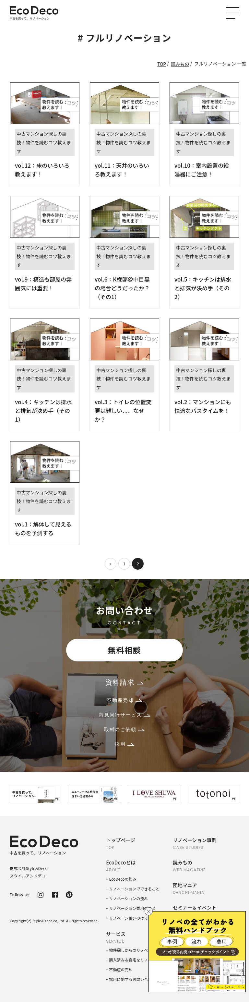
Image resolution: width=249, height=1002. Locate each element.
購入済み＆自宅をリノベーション (138, 959)
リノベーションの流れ (128, 898)
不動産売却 (124, 700)
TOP (161, 64)
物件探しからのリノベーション (136, 950)
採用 (124, 744)
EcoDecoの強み (122, 879)
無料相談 (124, 650)
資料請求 (124, 682)
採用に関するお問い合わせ (132, 979)
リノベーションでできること (134, 888)
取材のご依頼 (124, 729)
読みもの (180, 64)
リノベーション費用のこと (132, 908)
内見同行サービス (124, 715)
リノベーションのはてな (130, 918)
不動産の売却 (121, 969)
